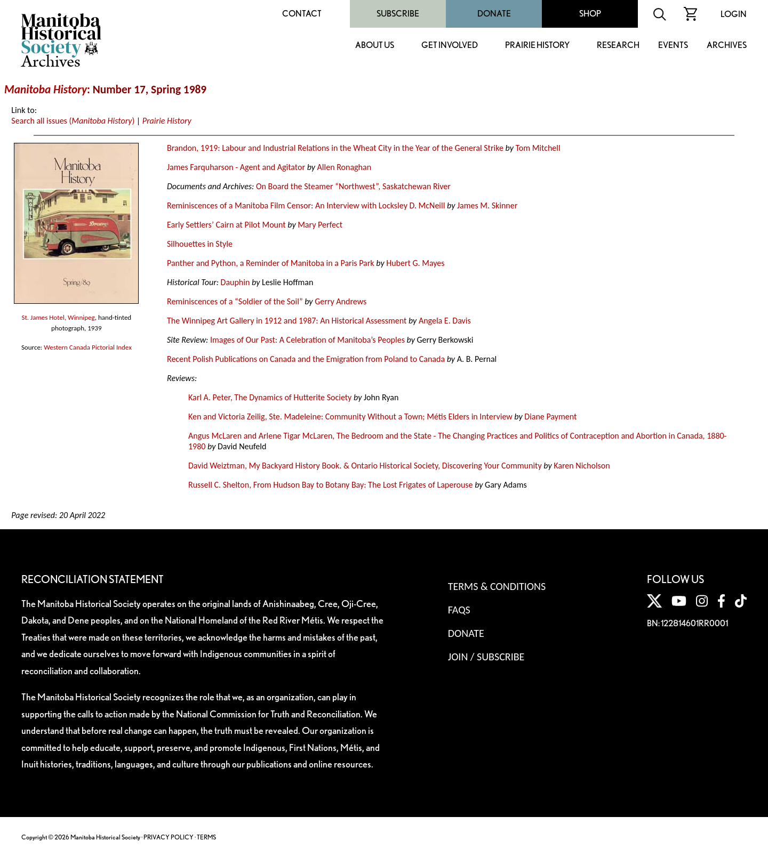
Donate (494, 14)
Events (673, 45)
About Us (374, 45)
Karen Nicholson (582, 465)
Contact (302, 14)
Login (734, 14)
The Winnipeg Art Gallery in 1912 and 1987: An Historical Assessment (286, 321)
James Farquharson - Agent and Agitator (236, 167)
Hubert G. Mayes (415, 263)
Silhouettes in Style (200, 244)
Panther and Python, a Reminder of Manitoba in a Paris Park (270, 263)
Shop (590, 14)
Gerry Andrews (340, 301)
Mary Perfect (320, 225)
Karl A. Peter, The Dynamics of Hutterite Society (269, 397)
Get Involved (449, 45)
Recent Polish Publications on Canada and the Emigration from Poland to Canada (306, 359)
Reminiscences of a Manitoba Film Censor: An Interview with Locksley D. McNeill (306, 205)
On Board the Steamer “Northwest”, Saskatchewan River (353, 186)
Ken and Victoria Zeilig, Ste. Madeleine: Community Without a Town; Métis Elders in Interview (350, 416)
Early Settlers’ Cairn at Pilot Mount (226, 225)
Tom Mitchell (537, 148)
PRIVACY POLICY (168, 837)
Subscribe (398, 14)
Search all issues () (72, 121)
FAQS (459, 609)
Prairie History (537, 45)
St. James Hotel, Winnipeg (57, 317)
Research (618, 45)
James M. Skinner (487, 205)
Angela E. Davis (445, 321)
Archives (727, 45)
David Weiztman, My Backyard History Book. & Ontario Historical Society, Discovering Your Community (365, 465)
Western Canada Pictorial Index (87, 347)
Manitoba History (45, 89)
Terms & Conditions (497, 586)
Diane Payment (550, 416)
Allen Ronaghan (344, 167)
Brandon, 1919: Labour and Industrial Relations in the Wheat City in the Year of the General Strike (335, 148)
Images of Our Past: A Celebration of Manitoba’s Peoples (307, 340)
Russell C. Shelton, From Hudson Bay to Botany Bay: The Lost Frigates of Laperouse (330, 485)
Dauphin (235, 282)
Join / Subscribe (486, 656)
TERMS (206, 837)
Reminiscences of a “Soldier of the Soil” (235, 301)
